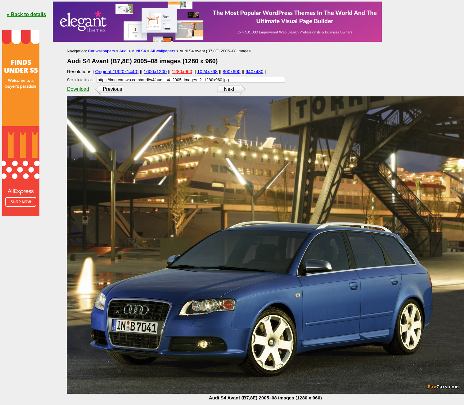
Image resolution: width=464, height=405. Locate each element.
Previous (112, 89)
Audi (123, 51)
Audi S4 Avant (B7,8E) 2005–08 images (215, 51)
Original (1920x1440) (117, 71)
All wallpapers (162, 51)
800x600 (232, 71)
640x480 (255, 71)
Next (229, 89)
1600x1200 (155, 71)
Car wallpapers (101, 51)
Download (78, 89)
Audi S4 (138, 51)
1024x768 (207, 71)
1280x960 (182, 71)
